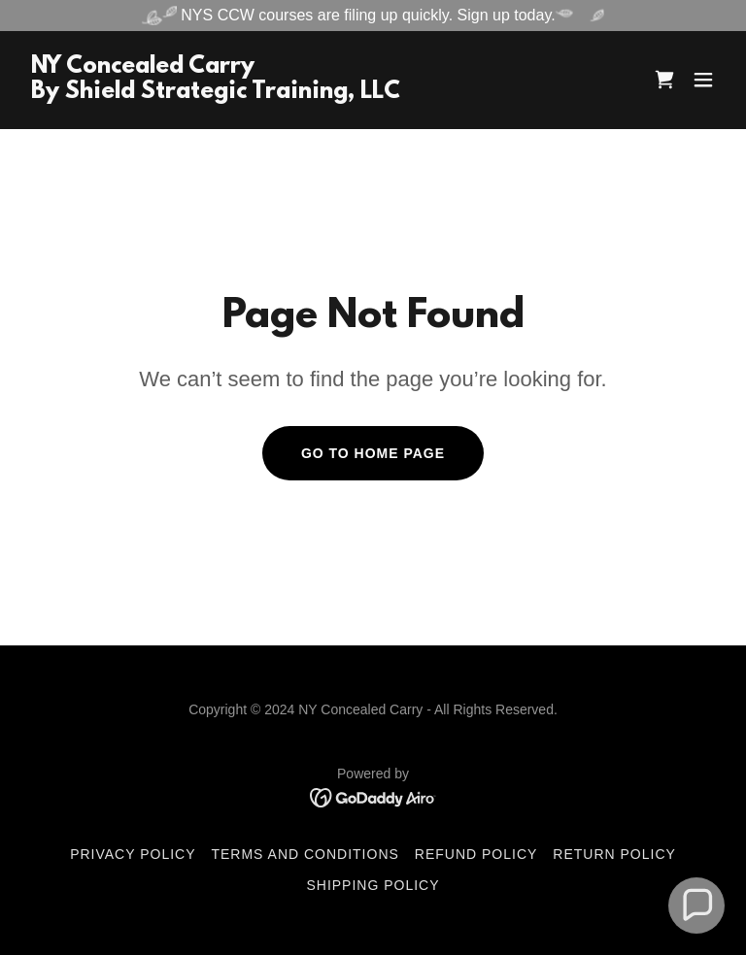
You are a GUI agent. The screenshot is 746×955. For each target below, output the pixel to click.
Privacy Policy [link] (132, 854)
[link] (215, 92)
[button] (703, 79)
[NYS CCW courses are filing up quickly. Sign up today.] (373, 15)
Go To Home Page (373, 453)
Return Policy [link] (614, 854)
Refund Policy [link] (476, 854)
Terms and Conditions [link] (304, 854)
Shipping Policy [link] (372, 885)
